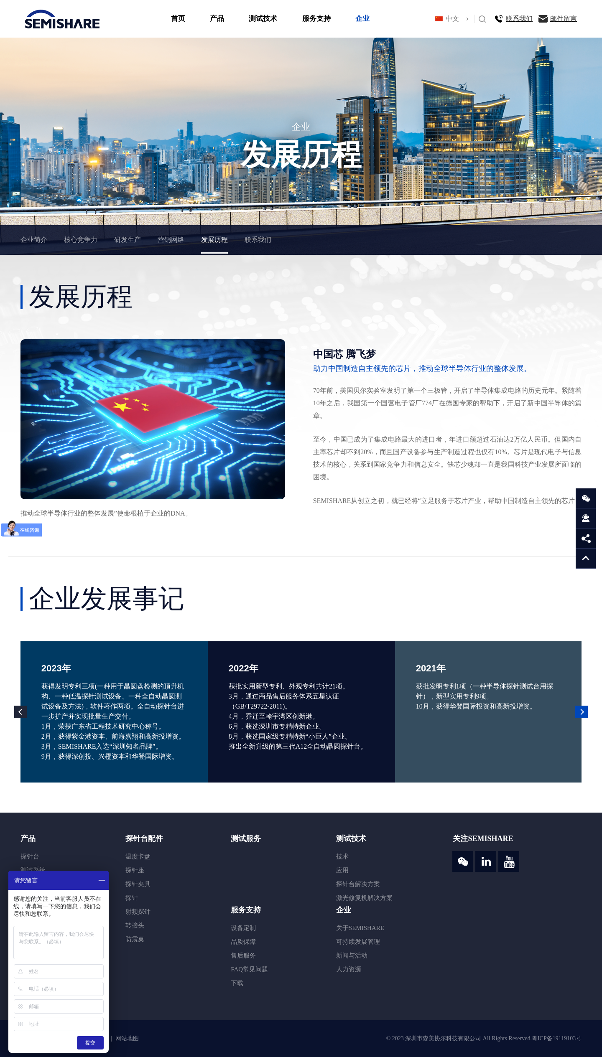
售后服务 (243, 955)
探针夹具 (137, 884)
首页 (178, 19)
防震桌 (134, 939)
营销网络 (171, 239)
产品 (217, 19)
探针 (131, 897)
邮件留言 (563, 18)
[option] (114, 712)
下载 (237, 983)
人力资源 (348, 969)
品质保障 (243, 941)
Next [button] (581, 712)
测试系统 (33, 869)
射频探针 (137, 911)
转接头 (134, 925)
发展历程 (214, 239)
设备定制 (243, 928)
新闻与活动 (351, 955)
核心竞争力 (80, 239)
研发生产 (127, 239)
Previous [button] (20, 712)
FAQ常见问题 (249, 969)
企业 (362, 19)
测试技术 (263, 19)
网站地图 (127, 1038)
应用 (342, 870)
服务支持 (316, 19)
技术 (342, 856)
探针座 (134, 870)
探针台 (29, 856)
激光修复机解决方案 (364, 897)
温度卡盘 (137, 856)
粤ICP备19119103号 (557, 1038)
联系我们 (519, 18)
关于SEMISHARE (360, 928)
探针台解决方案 (358, 884)
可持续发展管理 (358, 941)
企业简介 (33, 239)
